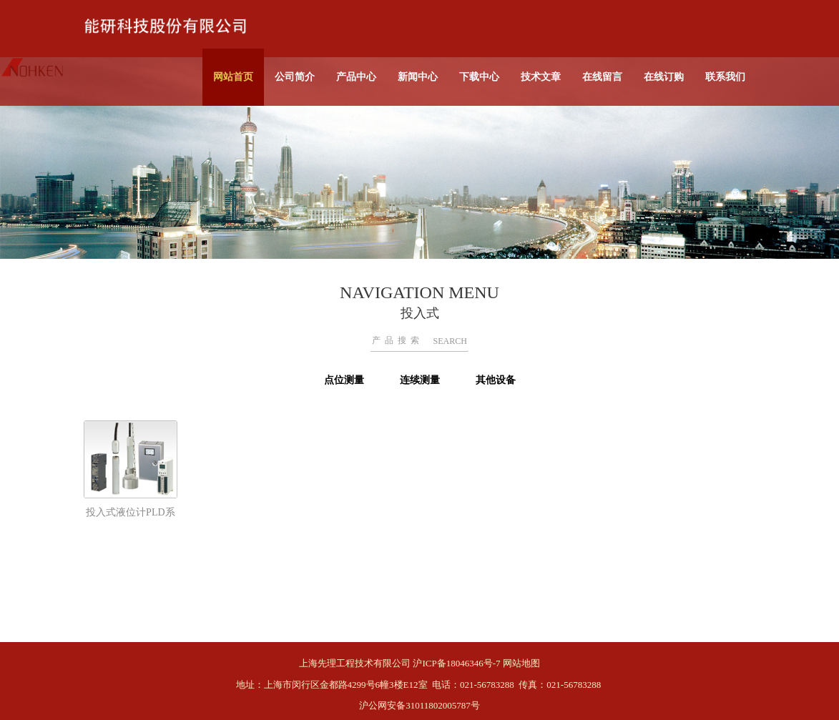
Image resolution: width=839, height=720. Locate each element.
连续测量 (420, 380)
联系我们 (725, 76)
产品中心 (356, 76)
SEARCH (450, 341)
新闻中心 (418, 76)
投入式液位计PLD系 (130, 512)
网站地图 (521, 663)
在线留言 (602, 76)
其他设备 (496, 380)
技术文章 (541, 76)
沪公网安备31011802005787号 (419, 705)
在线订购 (664, 76)
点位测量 (344, 380)
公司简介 (295, 76)
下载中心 (479, 76)
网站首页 (233, 76)
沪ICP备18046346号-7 (456, 663)
